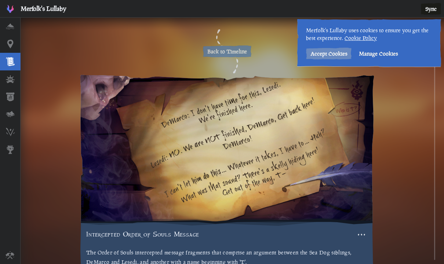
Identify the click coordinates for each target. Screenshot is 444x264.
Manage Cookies (376, 54)
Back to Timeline (227, 51)
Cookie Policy (359, 38)
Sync (431, 9)
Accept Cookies (327, 54)
